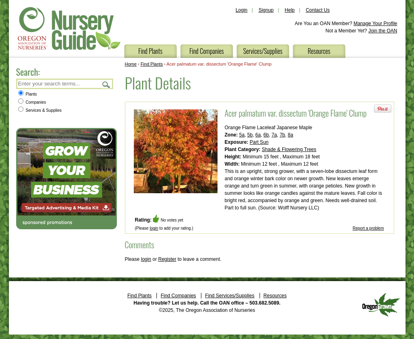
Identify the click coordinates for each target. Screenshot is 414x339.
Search (106, 84)
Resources (319, 51)
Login (241, 10)
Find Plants (150, 51)
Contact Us (318, 10)
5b (250, 135)
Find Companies (206, 51)
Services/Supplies (262, 51)
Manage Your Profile (375, 23)
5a (242, 135)
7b (282, 135)
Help (290, 10)
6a (258, 135)
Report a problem (368, 228)
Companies (32, 102)
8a (290, 135)
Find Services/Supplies (229, 295)
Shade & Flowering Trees (289, 149)
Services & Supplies (40, 110)
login (154, 228)
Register (167, 259)
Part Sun (259, 142)
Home (131, 64)
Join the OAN (382, 31)
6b (266, 135)
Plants (27, 94)
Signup (265, 10)
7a (274, 135)
